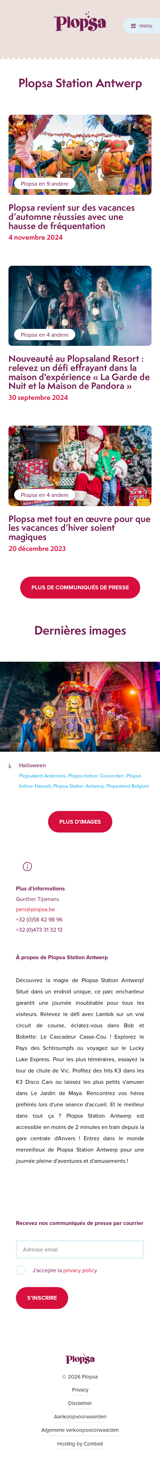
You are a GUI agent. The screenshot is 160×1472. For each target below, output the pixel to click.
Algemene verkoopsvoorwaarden (80, 1430)
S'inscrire (42, 1298)
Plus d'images (80, 822)
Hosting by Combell (80, 1443)
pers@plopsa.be (35, 909)
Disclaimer (80, 1403)
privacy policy (80, 1270)
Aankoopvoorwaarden (80, 1416)
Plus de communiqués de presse (80, 587)
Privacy (80, 1389)
